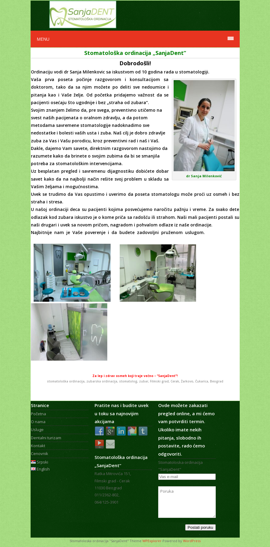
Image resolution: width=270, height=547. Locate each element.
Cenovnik (39, 453)
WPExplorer (152, 541)
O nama (38, 421)
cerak (162, 300)
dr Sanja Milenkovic (85, 72)
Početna (38, 413)
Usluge (37, 429)
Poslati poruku (200, 527)
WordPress (192, 541)
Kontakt (38, 445)
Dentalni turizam (46, 437)
